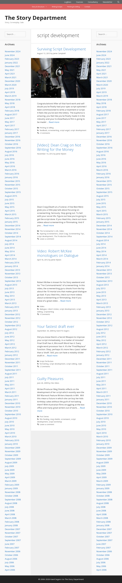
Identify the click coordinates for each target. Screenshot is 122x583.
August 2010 (11, 418)
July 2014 (9, 244)
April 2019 (10, 92)
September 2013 (13, 281)
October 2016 (11, 144)
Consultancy (93, 2)
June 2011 (9, 381)
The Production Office (63, 236)
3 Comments (45, 314)
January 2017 (11, 132)
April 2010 (10, 432)
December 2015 (12, 181)
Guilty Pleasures (50, 378)
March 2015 (10, 214)
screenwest (65, 419)
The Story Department (35, 17)
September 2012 (13, 325)
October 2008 (11, 495)
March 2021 (10, 77)
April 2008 (10, 514)
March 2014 (10, 258)
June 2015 (9, 203)
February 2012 (12, 351)
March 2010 (10, 436)
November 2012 (12, 318)
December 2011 (12, 358)
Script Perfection (46, 361)
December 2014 (12, 225)
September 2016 (13, 147)
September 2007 (13, 540)
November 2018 (12, 99)
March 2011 (10, 392)
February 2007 (12, 547)
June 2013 (9, 292)
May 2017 (9, 121)
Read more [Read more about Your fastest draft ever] (52, 355)
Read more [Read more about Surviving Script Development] (54, 122)
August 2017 (11, 114)
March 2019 (10, 95)
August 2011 (11, 373)
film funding (44, 419)
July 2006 (9, 562)
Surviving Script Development (61, 48)
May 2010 (9, 429)
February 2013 (12, 307)
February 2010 (12, 440)
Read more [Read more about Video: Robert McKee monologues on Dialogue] (65, 300)
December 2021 (12, 66)
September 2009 (13, 458)
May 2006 (9, 566)
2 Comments (45, 133)
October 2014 (11, 233)
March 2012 (10, 347)
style (80, 364)
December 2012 (12, 314)
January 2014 (11, 266)
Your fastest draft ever (55, 326)
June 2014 (9, 247)
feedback (43, 130)
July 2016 (9, 155)
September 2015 (13, 192)
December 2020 (12, 81)
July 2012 (9, 332)
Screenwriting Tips (76, 233)
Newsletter (107, 2)
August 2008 (11, 503)
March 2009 (10, 481)
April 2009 (10, 477)
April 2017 (10, 125)
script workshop (55, 422)
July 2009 (9, 466)
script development (78, 130)
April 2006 (10, 569)
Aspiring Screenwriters (49, 233)
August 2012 (11, 329)
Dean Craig (63, 233)
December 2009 (12, 447)
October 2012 (11, 321)
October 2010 (11, 410)
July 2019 (9, 88)
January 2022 (11, 62)
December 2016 (12, 136)
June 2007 (9, 544)
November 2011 (12, 362)
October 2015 (11, 188)
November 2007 (12, 532)
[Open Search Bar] (118, 2)
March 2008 (10, 518)
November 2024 (12, 51)
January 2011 (11, 399)
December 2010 (12, 403)
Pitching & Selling (73, 7)
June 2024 (9, 55)
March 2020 (10, 84)
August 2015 (11, 195)
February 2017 (12, 129)
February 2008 (12, 521)
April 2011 (10, 388)
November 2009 (12, 451)
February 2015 (12, 218)
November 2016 (12, 140)
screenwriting (53, 130)
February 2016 (12, 173)
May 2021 (9, 70)
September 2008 (13, 499)
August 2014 (11, 240)
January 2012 (11, 355)
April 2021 (10, 73)
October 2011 (11, 366)
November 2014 (12, 229)
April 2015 (10, 210)
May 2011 (9, 384)
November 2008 (12, 492)
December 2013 (12, 270)
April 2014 (10, 255)
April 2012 (10, 344)
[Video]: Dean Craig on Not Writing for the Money (59, 147)
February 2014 (12, 262)
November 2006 (12, 551)
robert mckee (53, 309)
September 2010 (13, 414)
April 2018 (10, 107)
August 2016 (11, 151)
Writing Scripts (57, 7)
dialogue (43, 309)
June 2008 (9, 510)
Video (61, 231)
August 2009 (11, 462)
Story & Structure (40, 7)
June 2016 (9, 158)
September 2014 (13, 236)
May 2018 (9, 103)
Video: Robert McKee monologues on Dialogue (57, 253)
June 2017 (9, 118)
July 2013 (9, 288)
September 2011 (13, 369)
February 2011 (12, 395)
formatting (44, 364)
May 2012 (9, 340)
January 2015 (11, 221)
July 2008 (9, 507)
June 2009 (9, 470)
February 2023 (12, 58)
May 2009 (9, 473)
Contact (87, 7)
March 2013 (10, 303)
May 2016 (9, 162)
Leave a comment (47, 239)
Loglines (67, 2)
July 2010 (9, 421)
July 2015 (9, 199)
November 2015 (12, 184)
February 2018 (12, 110)
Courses (79, 2)
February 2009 (12, 484)
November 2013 (12, 273)
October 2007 (11, 536)
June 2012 (9, 336)
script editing (71, 364)
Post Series (44, 416)
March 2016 (10, 170)
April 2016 (10, 166)
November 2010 (12, 407)
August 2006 (11, 558)
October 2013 (11, 277)
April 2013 (10, 299)
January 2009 (11, 488)
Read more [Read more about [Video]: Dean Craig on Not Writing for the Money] (48, 225)
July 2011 (9, 377)
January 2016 (11, 177)
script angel (65, 130)
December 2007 (12, 529)
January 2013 (11, 310)
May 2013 (9, 295)
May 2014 (9, 251)
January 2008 (11, 525)
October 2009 (11, 455)
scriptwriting (49, 312)
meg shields (55, 419)
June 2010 (9, 425)
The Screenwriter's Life (49, 231)
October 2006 (11, 555)
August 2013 (11, 284)
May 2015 (9, 207)
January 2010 (11, 444)
